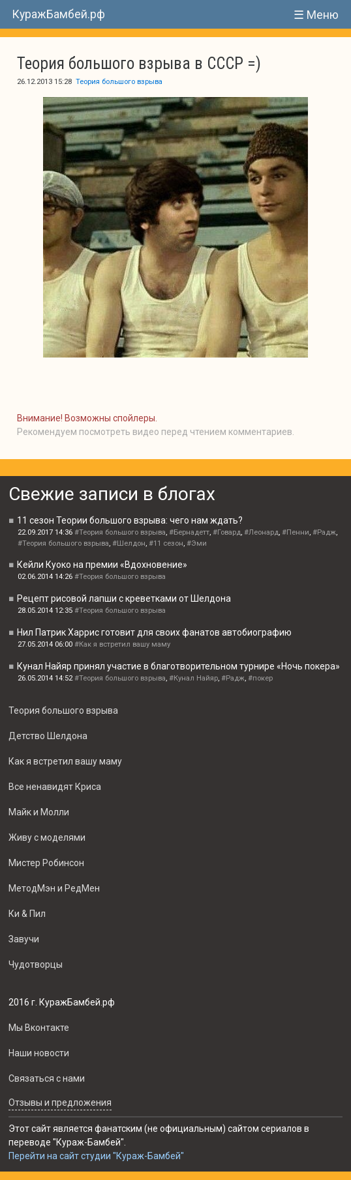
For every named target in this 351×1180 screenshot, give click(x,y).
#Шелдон (128, 543)
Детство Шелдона (47, 736)
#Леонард (261, 532)
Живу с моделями (46, 837)
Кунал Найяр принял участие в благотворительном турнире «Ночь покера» (178, 666)
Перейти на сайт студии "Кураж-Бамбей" (96, 1156)
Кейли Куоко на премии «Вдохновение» (102, 564)
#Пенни (295, 532)
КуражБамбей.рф (58, 14)
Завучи (23, 939)
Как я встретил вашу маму (65, 761)
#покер (260, 678)
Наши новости (38, 1053)
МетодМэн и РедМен (54, 888)
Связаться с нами (46, 1078)
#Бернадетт (189, 532)
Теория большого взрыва (119, 81)
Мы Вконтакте (38, 1027)
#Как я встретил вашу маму (122, 644)
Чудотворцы (35, 964)
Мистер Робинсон (46, 863)
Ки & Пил (27, 913)
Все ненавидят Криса (54, 786)
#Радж (324, 532)
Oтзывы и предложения (60, 1102)
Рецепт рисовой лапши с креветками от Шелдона (124, 598)
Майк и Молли (38, 812)
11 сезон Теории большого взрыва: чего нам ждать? (130, 520)
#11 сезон (166, 543)
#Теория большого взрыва (120, 532)
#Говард (227, 532)
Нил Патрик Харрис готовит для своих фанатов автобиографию (154, 632)
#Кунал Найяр (193, 678)
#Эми (197, 543)
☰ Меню (316, 14)
